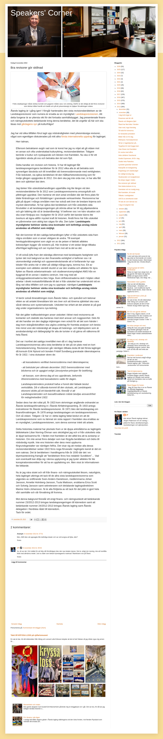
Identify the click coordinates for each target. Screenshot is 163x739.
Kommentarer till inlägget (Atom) (34, 628)
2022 (119, 79)
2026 (119, 66)
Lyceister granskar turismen (128, 165)
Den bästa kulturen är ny (127, 186)
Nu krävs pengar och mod (136, 326)
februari (122, 233)
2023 (119, 76)
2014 (119, 104)
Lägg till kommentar (19, 562)
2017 (119, 94)
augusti (121, 215)
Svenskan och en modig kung (128, 189)
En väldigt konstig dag (126, 174)
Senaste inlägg (16, 624)
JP (18, 548)
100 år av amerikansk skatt (127, 199)
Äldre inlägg (101, 624)
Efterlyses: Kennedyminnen (128, 140)
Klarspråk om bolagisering (127, 168)
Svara (19, 540)
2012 (119, 240)
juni (120, 221)
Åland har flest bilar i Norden (128, 124)
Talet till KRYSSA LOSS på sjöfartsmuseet (29, 635)
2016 (119, 97)
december (122, 109)
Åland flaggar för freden (135, 385)
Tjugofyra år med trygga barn (128, 146)
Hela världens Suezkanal (127, 155)
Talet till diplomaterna (134, 371)
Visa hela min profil (121, 428)
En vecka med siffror (125, 152)
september (123, 212)
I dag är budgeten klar (126, 205)
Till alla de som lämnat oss (127, 202)
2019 (119, 88)
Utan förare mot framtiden (127, 149)
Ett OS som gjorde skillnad (136, 312)
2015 (119, 100)
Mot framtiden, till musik (126, 192)
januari (121, 236)
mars (121, 230)
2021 (119, 82)
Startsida (59, 624)
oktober (122, 209)
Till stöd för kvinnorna (126, 131)
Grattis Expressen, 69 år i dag (129, 158)
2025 (119, 69)
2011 (119, 243)
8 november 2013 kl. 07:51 (33, 534)
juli (120, 218)
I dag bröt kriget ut (124, 115)
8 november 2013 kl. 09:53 (32, 548)
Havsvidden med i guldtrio (136, 282)
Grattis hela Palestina (126, 161)
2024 (119, 73)
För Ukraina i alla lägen (31, 717)
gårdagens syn (29, 124)
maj (120, 224)
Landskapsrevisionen (87, 114)
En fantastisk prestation (126, 134)
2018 (119, 91)
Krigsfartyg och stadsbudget (128, 171)
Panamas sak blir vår (125, 118)
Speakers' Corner (41, 12)
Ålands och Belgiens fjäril (127, 121)
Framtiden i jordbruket (135, 355)
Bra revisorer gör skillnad (127, 183)
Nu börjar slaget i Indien (126, 180)
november (122, 112)
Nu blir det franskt (133, 254)
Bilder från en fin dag (125, 137)
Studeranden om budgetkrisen (129, 177)
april (120, 227)
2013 (119, 107)
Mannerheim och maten (31, 705)
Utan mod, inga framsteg (127, 127)
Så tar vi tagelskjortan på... (127, 143)
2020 (119, 85)
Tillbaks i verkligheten (126, 195)
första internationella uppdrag (76, 136)
